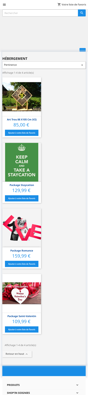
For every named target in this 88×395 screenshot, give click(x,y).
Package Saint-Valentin (21, 316)
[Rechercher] (44, 12)
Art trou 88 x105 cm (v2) (22, 119)
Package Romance (21, 250)
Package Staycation (22, 185)
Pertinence (44, 65)
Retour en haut (17, 354)
